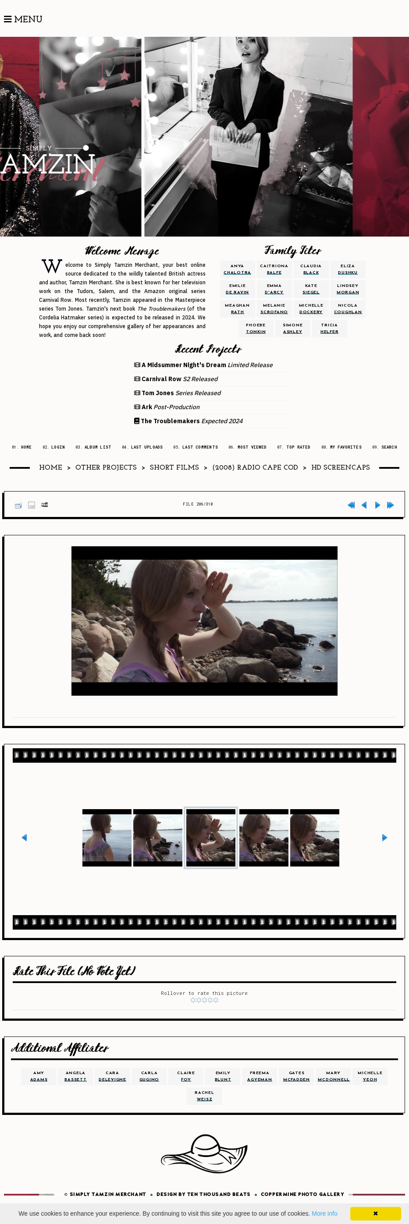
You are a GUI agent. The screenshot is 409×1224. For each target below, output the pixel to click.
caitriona (274, 269)
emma (274, 289)
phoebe (256, 328)
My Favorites (346, 447)
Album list (98, 447)
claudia (311, 269)
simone (293, 328)
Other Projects (106, 467)
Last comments (200, 447)
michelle (311, 309)
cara (112, 1076)
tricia (329, 328)
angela (75, 1076)
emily (223, 1076)
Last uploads (147, 447)
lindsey (348, 289)
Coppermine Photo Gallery (302, 1194)
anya (237, 269)
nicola (348, 309)
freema (259, 1076)
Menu (23, 20)
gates (296, 1076)
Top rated (298, 447)
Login (58, 447)
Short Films (174, 467)
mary (334, 1076)
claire (186, 1076)
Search (389, 447)
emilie (237, 289)
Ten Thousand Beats (219, 1194)
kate (311, 289)
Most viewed (252, 447)
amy (39, 1076)
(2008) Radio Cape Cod (255, 467)
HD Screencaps (340, 467)
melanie (274, 309)
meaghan (237, 309)
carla (149, 1076)
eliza (348, 269)
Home (26, 447)
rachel (204, 1096)
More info (324, 1213)
